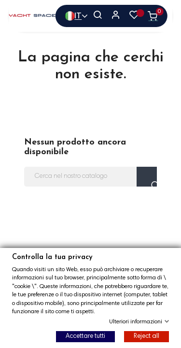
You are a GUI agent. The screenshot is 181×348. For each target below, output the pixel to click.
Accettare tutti (85, 337)
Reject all (146, 337)
